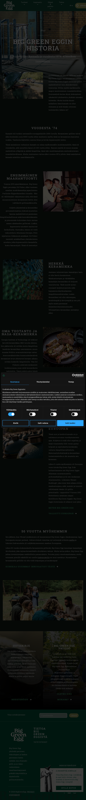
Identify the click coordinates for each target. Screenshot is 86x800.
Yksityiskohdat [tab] (43, 382)
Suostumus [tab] (15, 382)
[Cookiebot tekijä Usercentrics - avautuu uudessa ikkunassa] (74, 375)
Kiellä (15, 423)
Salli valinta (43, 423)
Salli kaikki (70, 423)
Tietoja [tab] (71, 382)
